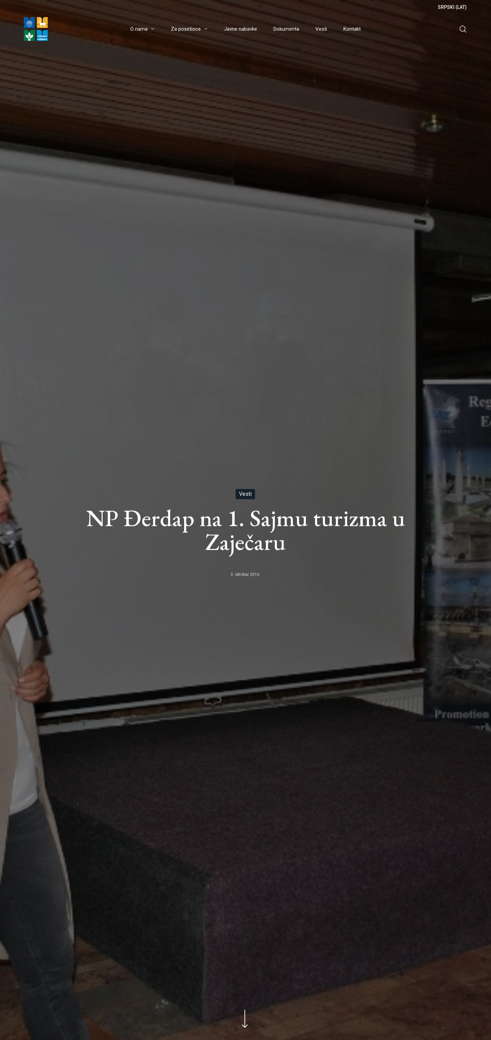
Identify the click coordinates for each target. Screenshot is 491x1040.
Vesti (245, 494)
